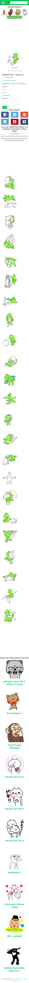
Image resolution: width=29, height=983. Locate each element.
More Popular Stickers (14, 17)
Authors (25, 979)
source (3, 89)
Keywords (21, 979)
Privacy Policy (16, 980)
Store (11, 980)
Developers (16, 979)
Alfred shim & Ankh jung (8, 80)
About (12, 979)
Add (5, 107)
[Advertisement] (14, 35)
